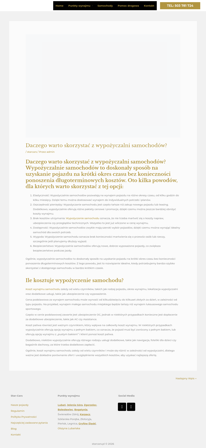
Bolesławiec (65, 409)
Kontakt (149, 5)
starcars (32, 151)
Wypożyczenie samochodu (82, 218)
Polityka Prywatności (24, 416)
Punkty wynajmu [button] (79, 5)
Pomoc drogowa (128, 5)
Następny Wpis (186, 378)
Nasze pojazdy (20, 404)
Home (59, 5)
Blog (14, 427)
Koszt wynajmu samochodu (43, 288)
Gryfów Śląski (87, 422)
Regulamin (18, 410)
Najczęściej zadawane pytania (29, 421)
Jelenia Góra (75, 404)
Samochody (105, 5)
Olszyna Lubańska (69, 427)
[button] (180, 5)
